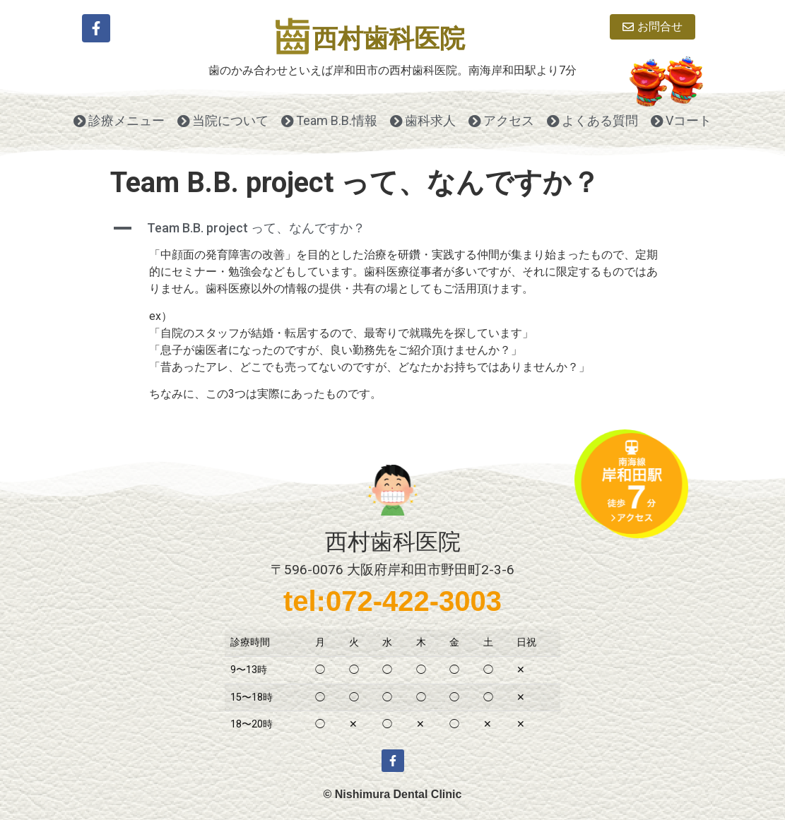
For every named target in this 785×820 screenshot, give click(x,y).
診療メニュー (119, 120)
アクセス (501, 120)
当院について (222, 120)
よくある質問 (592, 120)
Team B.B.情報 (329, 120)
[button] (392, 228)
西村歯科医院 (388, 39)
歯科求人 (423, 120)
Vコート (681, 120)
